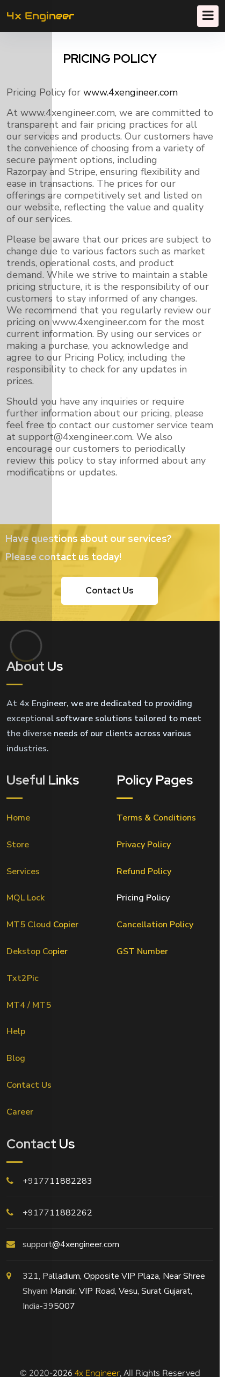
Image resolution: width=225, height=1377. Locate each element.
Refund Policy (144, 871)
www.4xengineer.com (130, 92)
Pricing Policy (143, 898)
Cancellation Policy (155, 925)
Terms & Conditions (156, 818)
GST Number (142, 951)
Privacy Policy (144, 845)
